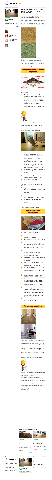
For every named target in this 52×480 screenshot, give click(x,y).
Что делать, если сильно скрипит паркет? (38, 441)
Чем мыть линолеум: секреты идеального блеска (12, 35)
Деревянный (22, 439)
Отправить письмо (40, 470)
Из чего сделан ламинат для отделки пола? (13, 44)
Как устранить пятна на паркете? (10, 20)
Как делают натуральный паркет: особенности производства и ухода (24, 442)
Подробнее (21, 452)
